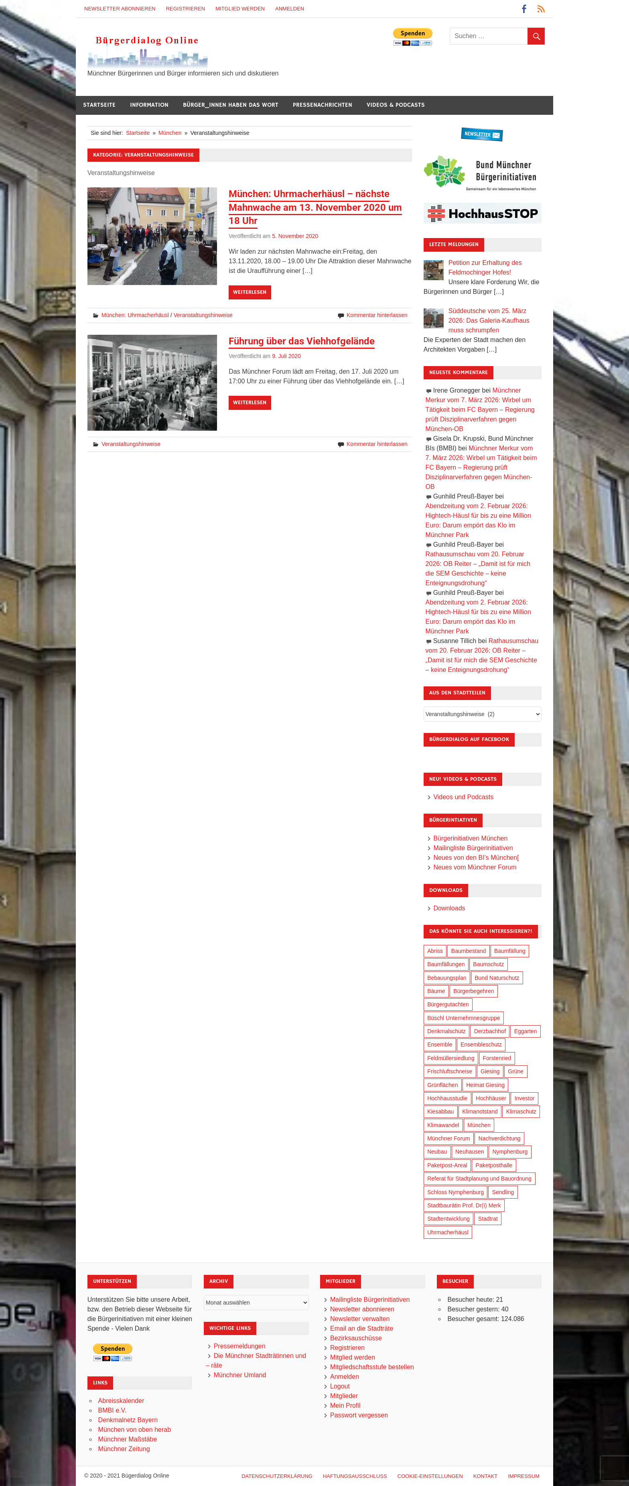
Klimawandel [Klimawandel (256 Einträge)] (443, 1125)
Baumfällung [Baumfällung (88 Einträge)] (510, 951)
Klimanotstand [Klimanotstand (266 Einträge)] (480, 1111)
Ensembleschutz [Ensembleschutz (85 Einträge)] (481, 1044)
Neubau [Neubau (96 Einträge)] (437, 1151)
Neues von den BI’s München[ (476, 857)
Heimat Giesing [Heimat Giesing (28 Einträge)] (485, 1085)
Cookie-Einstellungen (430, 1476)
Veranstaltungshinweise (203, 315)
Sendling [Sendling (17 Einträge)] (503, 1192)
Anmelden (289, 9)
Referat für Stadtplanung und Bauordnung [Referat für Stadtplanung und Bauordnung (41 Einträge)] (479, 1178)
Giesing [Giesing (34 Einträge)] (490, 1071)
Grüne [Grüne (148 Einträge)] (515, 1071)
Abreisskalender (121, 1400)
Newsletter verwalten (360, 1318)
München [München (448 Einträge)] (479, 1125)
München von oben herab (134, 1429)
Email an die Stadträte (361, 1328)
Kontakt (485, 1476)
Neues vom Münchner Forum (474, 867)
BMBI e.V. (112, 1410)
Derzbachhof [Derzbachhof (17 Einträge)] (490, 1031)
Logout (340, 1386)
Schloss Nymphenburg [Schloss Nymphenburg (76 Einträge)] (455, 1192)
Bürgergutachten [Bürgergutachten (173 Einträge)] (448, 1004)
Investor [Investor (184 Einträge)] (525, 1098)
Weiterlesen (249, 292)
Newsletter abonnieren (120, 9)
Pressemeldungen (240, 1346)
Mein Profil (345, 1405)
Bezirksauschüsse (356, 1338)
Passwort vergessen (359, 1415)
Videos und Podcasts (463, 797)
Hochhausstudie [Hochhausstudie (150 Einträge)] (447, 1098)
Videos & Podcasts (396, 105)
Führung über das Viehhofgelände (302, 341)
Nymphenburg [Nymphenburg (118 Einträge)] (510, 1151)
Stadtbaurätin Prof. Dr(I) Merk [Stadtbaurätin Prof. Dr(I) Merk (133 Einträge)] (464, 1205)
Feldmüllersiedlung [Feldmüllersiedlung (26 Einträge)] (451, 1058)
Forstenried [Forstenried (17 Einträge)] (497, 1058)
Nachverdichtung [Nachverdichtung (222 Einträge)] (500, 1138)
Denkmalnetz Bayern (128, 1420)
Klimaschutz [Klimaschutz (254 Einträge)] (521, 1111)
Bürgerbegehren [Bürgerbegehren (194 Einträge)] (473, 991)
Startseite (99, 105)
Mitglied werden (240, 9)
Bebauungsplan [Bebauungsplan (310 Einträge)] (446, 978)
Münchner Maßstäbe (127, 1439)
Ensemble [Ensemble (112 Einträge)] (439, 1044)
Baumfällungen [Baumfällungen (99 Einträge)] (446, 964)
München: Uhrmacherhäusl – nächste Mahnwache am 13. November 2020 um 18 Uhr (315, 207)
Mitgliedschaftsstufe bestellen (372, 1367)
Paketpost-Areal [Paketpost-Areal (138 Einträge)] (447, 1165)
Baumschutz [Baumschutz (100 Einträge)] (488, 964)
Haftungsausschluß (355, 1476)
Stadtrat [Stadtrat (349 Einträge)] (488, 1218)
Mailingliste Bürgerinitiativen (473, 848)
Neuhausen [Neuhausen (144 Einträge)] (469, 1151)
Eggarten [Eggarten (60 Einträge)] (525, 1031)
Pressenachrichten (322, 105)
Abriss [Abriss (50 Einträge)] (435, 951)
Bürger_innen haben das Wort (230, 105)
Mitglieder (344, 1395)
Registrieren (185, 9)
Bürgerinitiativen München (470, 838)
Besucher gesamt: (474, 1318)
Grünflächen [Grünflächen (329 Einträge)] (442, 1085)
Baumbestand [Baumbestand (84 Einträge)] (468, 951)
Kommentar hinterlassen (377, 315)
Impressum (524, 1476)
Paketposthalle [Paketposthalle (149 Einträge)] (494, 1165)
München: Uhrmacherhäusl (135, 315)
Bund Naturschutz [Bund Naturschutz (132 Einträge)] (497, 978)
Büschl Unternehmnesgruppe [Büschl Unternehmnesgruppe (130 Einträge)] (463, 1018)
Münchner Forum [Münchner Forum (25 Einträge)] (448, 1138)
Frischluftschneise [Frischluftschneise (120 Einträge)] (449, 1071)
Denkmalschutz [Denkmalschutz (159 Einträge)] (446, 1031)
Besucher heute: (471, 1299)
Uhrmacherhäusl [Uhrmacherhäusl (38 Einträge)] (448, 1232)
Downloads (449, 908)
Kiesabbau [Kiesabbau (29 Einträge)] (440, 1111)
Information (149, 105)
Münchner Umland (240, 1375)
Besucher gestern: (474, 1309)
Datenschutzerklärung (276, 1476)
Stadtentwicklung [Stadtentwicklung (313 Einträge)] (448, 1218)
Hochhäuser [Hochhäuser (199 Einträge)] (491, 1098)
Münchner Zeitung (124, 1448)
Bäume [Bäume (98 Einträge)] (436, 991)
